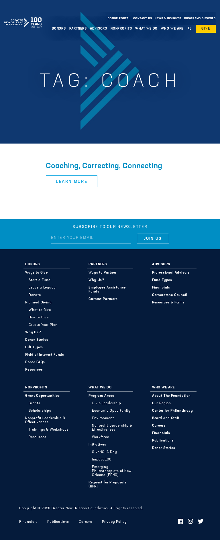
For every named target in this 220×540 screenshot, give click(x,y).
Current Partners (103, 299)
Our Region (161, 403)
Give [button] (205, 28)
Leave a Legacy (42, 287)
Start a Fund (40, 280)
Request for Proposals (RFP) (108, 484)
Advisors (98, 28)
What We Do (146, 28)
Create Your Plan (43, 325)
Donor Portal (119, 18)
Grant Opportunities (42, 396)
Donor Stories (36, 340)
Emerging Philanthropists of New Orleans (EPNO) (111, 471)
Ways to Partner (103, 272)
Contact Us (142, 18)
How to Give (39, 317)
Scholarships (40, 411)
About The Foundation (171, 396)
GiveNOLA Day (104, 452)
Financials (161, 287)
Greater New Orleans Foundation (23, 17)
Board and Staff (166, 418)
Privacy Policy (114, 522)
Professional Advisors (171, 272)
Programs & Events (200, 18)
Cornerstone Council (169, 295)
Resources (34, 369)
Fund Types (162, 280)
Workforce (100, 437)
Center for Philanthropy (172, 411)
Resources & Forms (168, 302)
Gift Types (34, 347)
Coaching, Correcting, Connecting (104, 166)
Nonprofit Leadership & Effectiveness (45, 420)
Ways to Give (36, 272)
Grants (34, 403)
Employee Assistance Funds (107, 289)
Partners (78, 28)
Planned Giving (38, 302)
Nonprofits (121, 28)
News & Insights (168, 18)
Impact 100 (101, 459)
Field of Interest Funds (44, 355)
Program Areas (101, 396)
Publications (163, 440)
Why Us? (33, 332)
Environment (103, 418)
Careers (159, 425)
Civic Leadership (106, 403)
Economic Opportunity (111, 411)
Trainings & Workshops (49, 429)
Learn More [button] (71, 182)
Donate (35, 295)
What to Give (40, 310)
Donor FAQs (35, 362)
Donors (59, 28)
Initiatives (97, 444)
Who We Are (172, 28)
